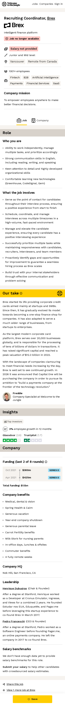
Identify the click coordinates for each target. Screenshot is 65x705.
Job (21, 120)
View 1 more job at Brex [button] (19, 690)
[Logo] (11, 4)
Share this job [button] (13, 684)
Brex (51, 18)
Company (40, 120)
